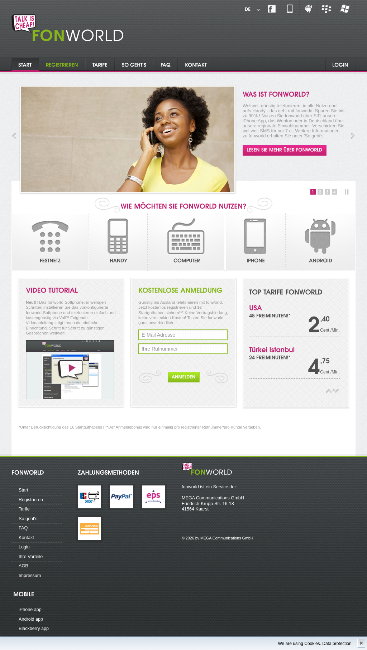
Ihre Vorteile (31, 556)
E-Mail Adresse (158, 335)
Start (23, 490)
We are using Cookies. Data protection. (315, 643)
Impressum (30, 575)
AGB (23, 565)
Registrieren (31, 499)
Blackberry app (34, 628)
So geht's (28, 518)
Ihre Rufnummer (160, 349)
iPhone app (30, 609)
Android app (31, 619)
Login (24, 546)
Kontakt (26, 537)
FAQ (23, 528)
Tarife (24, 509)
